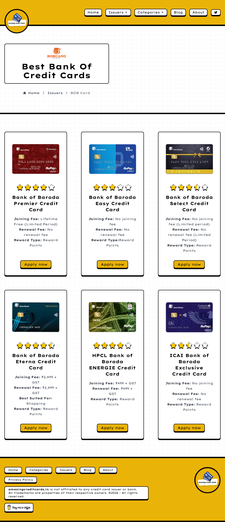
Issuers (118, 12)
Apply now (35, 264)
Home (93, 12)
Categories (151, 12)
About (198, 12)
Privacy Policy (20, 479)
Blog (178, 12)
